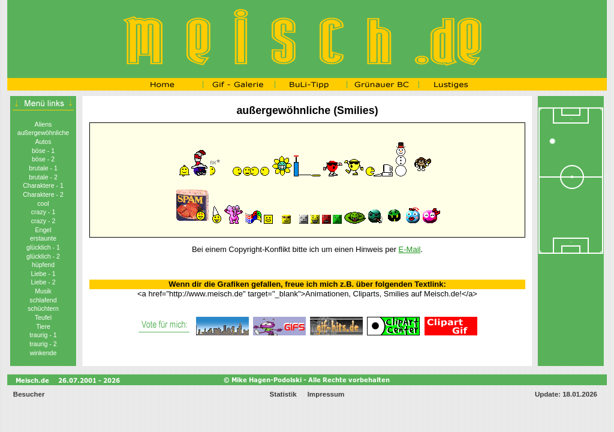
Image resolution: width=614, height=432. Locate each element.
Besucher (28, 394)
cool (43, 203)
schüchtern (43, 308)
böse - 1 (43, 150)
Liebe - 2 (43, 282)
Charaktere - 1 (43, 185)
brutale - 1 (43, 168)
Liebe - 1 (43, 273)
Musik (43, 291)
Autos (43, 141)
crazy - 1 (43, 211)
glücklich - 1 (43, 247)
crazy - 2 (43, 220)
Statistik (283, 394)
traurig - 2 (42, 343)
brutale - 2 (43, 177)
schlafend (42, 300)
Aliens (43, 124)
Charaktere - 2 (43, 194)
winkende (43, 352)
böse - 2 (43, 159)
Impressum (326, 394)
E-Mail (410, 249)
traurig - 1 (42, 334)
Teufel (43, 317)
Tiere (43, 326)
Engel (43, 229)
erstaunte (43, 238)
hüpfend (43, 264)
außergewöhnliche (43, 132)
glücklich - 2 (43, 256)
